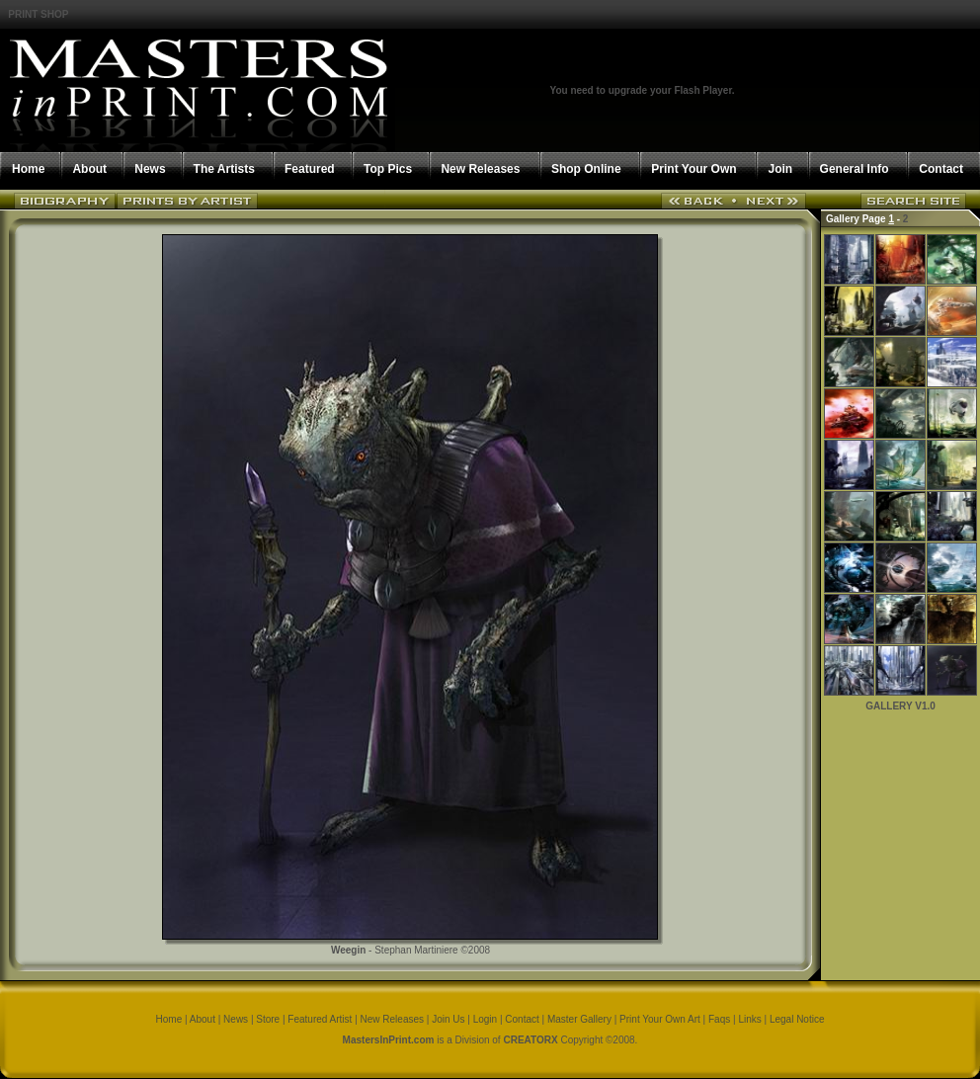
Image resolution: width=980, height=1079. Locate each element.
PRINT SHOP (38, 14)
